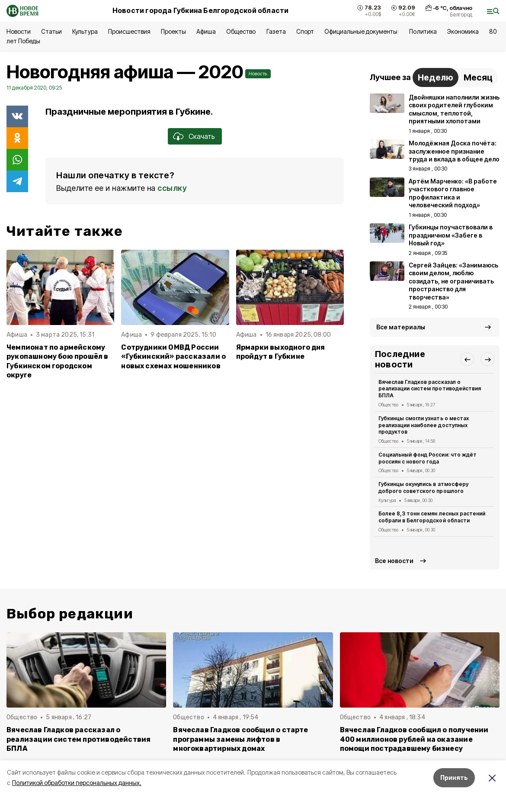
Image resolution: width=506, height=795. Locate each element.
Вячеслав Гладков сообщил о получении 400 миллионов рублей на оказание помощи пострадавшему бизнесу (414, 739)
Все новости (394, 560)
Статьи (51, 31)
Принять (454, 777)
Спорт (305, 31)
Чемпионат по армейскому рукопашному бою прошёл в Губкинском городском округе (57, 361)
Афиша (206, 31)
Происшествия (129, 31)
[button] (467, 359)
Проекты (173, 31)
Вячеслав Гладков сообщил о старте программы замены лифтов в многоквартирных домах (240, 739)
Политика (422, 31)
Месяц (478, 77)
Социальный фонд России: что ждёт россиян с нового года (427, 458)
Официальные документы (361, 31)
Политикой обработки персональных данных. (76, 782)
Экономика (463, 31)
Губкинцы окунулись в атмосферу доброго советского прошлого (423, 487)
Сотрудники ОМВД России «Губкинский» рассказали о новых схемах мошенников (173, 356)
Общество (241, 31)
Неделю (435, 77)
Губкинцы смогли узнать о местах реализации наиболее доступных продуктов (423, 425)
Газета (276, 31)
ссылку (172, 188)
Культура (84, 31)
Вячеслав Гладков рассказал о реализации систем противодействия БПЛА (429, 389)
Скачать (202, 136)
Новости (18, 31)
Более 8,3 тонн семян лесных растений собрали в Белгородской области (431, 517)
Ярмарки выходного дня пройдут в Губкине (280, 351)
